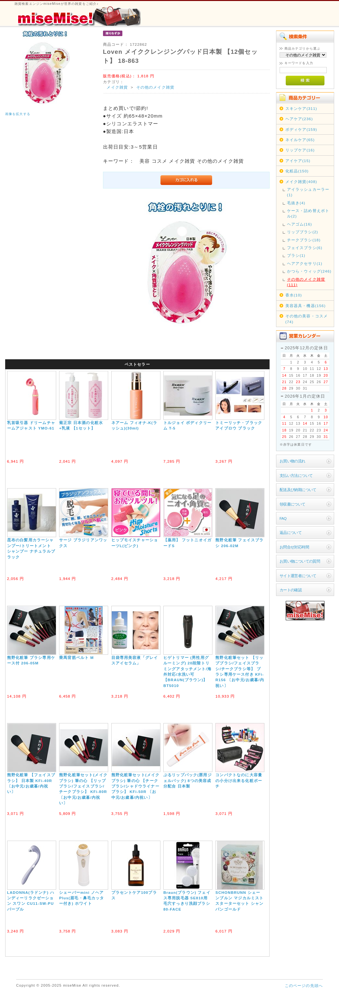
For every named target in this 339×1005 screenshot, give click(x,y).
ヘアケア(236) (299, 119)
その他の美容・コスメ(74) (306, 319)
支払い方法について (296, 475)
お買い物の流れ (292, 461)
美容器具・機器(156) (305, 306)
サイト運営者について (298, 576)
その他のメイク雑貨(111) (306, 282)
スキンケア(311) (301, 108)
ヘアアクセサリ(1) (305, 263)
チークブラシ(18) (304, 240)
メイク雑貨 (117, 87)
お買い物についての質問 (300, 561)
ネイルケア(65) (300, 140)
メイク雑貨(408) (301, 181)
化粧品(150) (297, 171)
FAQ (283, 518)
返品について (291, 532)
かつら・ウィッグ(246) (309, 271)
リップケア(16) (300, 150)
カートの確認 (291, 590)
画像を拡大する (17, 114)
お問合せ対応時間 (294, 547)
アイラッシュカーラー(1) (308, 192)
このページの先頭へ (304, 985)
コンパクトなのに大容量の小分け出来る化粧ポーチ (238, 780)
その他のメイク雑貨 (155, 87)
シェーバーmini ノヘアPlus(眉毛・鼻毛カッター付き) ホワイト (81, 898)
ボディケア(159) (301, 129)
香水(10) (293, 295)
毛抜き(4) (296, 203)
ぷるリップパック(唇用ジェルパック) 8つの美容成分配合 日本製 (187, 780)
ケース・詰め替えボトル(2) (308, 213)
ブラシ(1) (296, 255)
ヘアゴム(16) (299, 224)
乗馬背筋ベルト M (76, 657)
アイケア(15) (298, 161)
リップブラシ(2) (302, 232)
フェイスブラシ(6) (305, 248)
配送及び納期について (298, 490)
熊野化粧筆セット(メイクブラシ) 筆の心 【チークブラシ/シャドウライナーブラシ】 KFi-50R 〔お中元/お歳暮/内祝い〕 (135, 786)
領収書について (292, 504)
